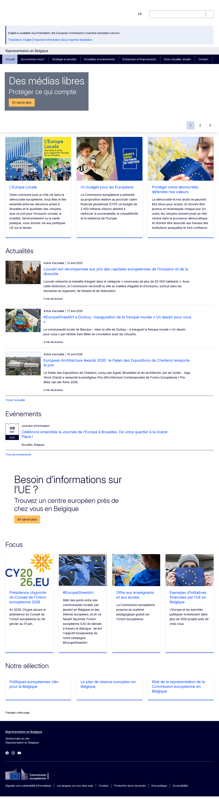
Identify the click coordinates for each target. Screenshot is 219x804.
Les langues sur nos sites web (75, 785)
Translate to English (20, 39)
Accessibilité (180, 785)
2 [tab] (200, 125)
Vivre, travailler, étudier (177, 59)
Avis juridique (159, 785)
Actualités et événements (99, 59)
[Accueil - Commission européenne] (32, 12)
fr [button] (140, 14)
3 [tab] (210, 125)
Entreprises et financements (139, 59)
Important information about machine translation (63, 39)
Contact (203, 59)
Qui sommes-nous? (33, 59)
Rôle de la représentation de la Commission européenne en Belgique (178, 686)
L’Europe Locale (23, 187)
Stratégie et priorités (64, 59)
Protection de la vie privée (130, 785)
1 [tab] (190, 125)
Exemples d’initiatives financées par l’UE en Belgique (188, 597)
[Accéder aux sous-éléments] (47, 59)
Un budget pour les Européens (107, 187)
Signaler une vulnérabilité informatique (28, 785)
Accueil (10, 59)
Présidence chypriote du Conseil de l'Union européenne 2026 (27, 597)
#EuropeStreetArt (78, 592)
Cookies (104, 785)
